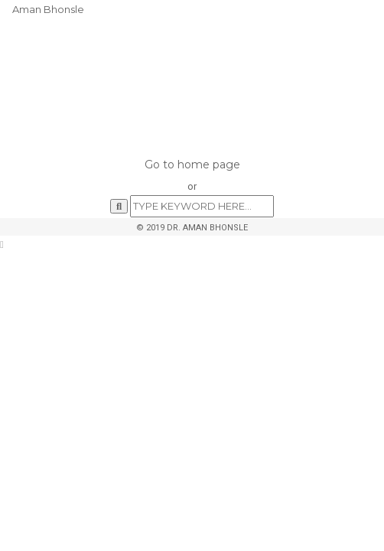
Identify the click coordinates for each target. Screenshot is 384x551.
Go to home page (192, 164)
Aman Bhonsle (48, 9)
